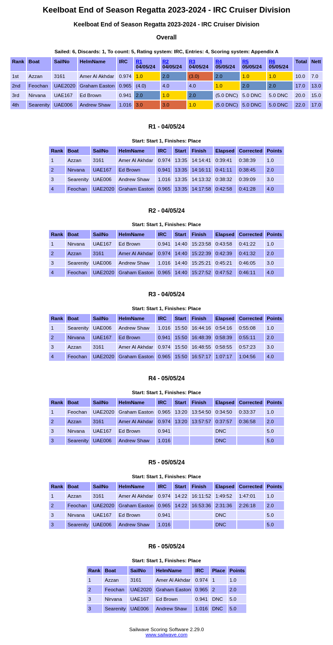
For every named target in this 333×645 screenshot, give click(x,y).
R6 (272, 61)
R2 (166, 61)
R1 (139, 61)
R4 (218, 61)
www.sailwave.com (167, 634)
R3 (192, 61)
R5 (245, 61)
